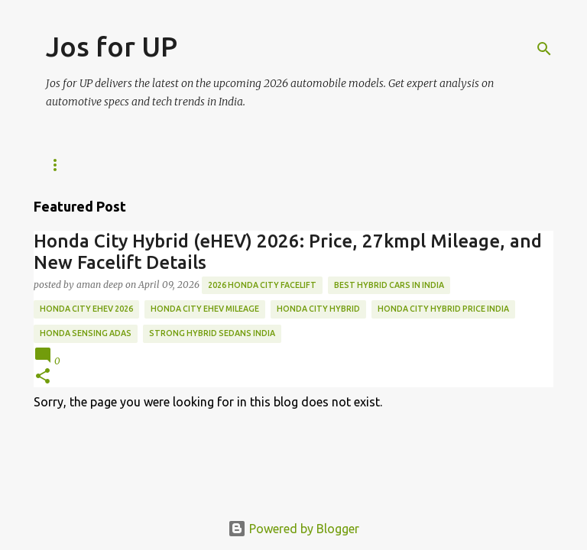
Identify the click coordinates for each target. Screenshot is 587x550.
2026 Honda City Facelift (262, 285)
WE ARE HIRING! (172, 165)
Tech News (73, 165)
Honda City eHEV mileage (205, 308)
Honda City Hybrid (318, 308)
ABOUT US (266, 165)
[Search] (544, 49)
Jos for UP (111, 46)
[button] (43, 377)
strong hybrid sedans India (212, 333)
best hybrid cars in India (389, 285)
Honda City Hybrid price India (443, 308)
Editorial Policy (369, 165)
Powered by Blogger (293, 528)
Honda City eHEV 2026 (86, 308)
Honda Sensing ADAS (85, 333)
